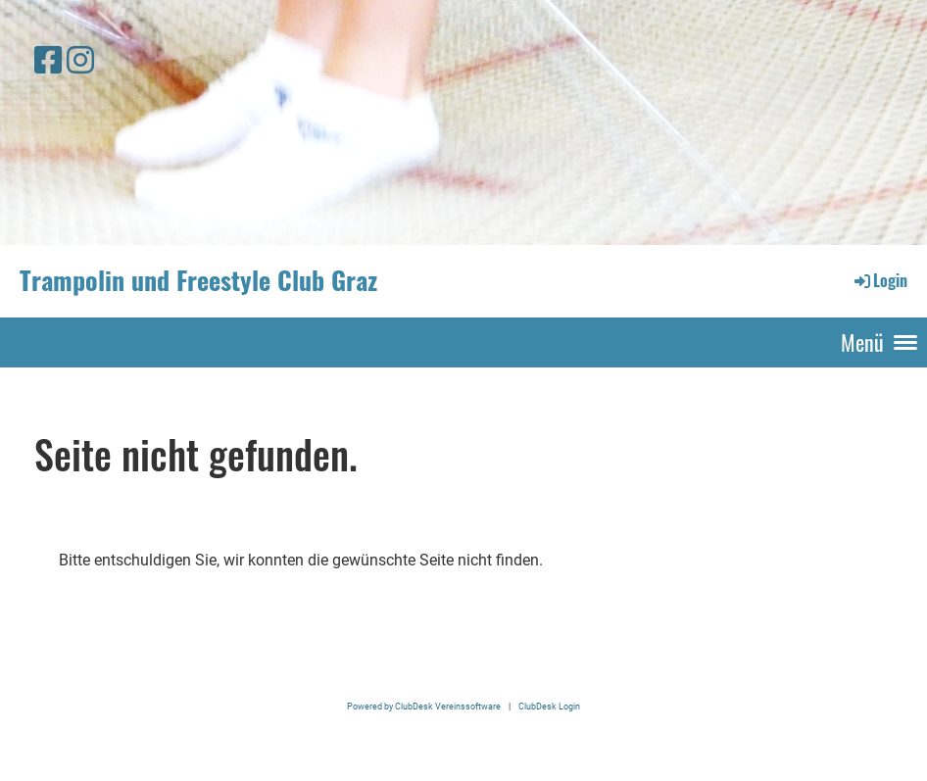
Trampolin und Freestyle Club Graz (198, 280)
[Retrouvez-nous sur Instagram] (80, 60)
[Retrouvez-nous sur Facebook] (48, 60)
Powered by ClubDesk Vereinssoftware (424, 706)
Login (879, 280)
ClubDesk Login (549, 706)
